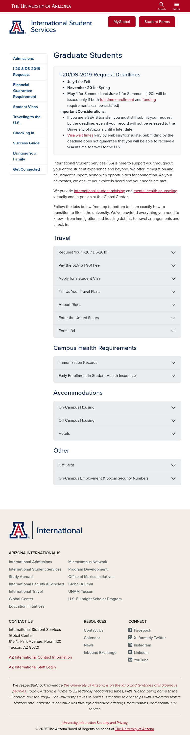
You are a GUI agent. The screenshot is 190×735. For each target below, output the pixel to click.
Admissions (23, 58)
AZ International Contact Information (40, 657)
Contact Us (93, 630)
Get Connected (26, 169)
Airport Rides (70, 304)
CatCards (66, 465)
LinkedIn (141, 652)
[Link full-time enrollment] (117, 99)
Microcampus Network (87, 561)
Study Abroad (21, 576)
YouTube (141, 660)
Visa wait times (80, 135)
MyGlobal (122, 21)
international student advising (99, 190)
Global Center (21, 599)
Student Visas (25, 106)
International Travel (26, 591)
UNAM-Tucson (80, 591)
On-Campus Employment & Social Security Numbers (103, 478)
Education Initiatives (26, 606)
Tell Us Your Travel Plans (79, 291)
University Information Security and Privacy (95, 723)
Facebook (142, 630)
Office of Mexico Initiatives (91, 576)
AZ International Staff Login (32, 667)
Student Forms (157, 21)
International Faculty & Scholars (36, 584)
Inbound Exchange (100, 652)
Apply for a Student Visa (79, 278)
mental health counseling (155, 190)
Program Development (88, 569)
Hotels (64, 433)
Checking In (23, 133)
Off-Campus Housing (77, 420)
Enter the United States (79, 317)
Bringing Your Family (25, 156)
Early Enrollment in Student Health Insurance (97, 375)
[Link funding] (149, 99)
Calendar (92, 637)
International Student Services (35, 569)
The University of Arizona (134, 729)
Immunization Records (78, 362)
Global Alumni (80, 584)
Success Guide (26, 143)
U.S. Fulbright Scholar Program (95, 599)
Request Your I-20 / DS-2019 (83, 252)
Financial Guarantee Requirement (24, 90)
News (89, 645)
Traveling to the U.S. (27, 120)
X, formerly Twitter (150, 637)
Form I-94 (67, 330)
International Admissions (30, 561)
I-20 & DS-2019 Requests (26, 71)
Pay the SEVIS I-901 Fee (79, 265)
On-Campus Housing (77, 407)
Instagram (142, 645)
